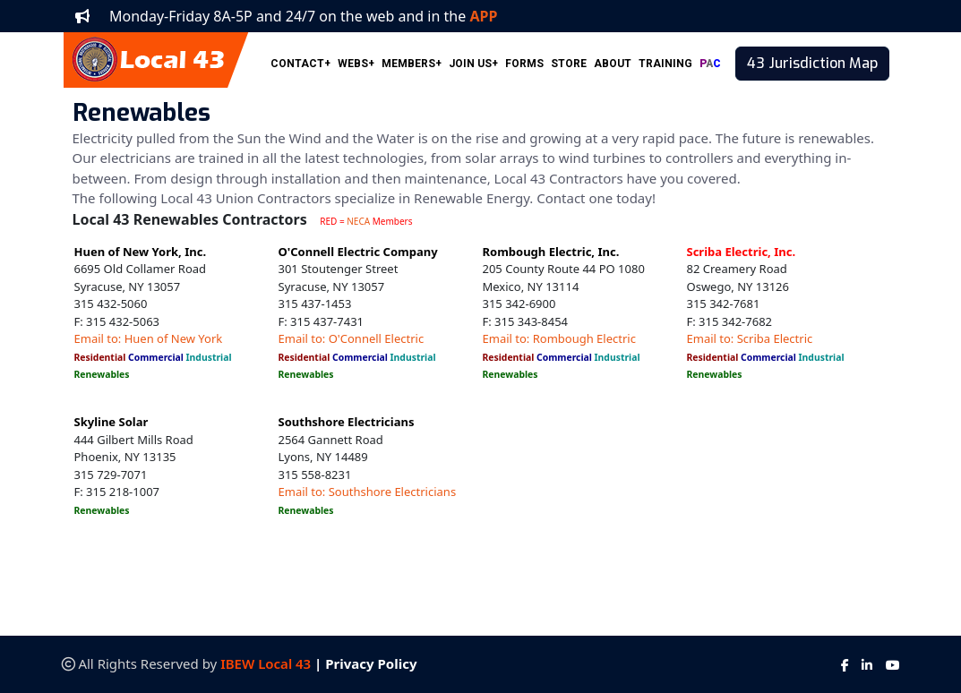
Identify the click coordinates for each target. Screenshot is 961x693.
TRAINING (665, 63)
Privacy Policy (370, 663)
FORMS (524, 63)
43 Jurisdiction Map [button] (812, 63)
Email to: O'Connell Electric (352, 338)
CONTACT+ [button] (300, 63)
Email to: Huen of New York (148, 338)
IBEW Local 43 (265, 663)
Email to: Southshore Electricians (368, 491)
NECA (358, 221)
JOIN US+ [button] (473, 63)
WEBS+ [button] (356, 63)
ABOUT (612, 63)
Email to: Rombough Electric (559, 338)
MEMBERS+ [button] (412, 63)
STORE (569, 63)
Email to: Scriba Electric (750, 338)
